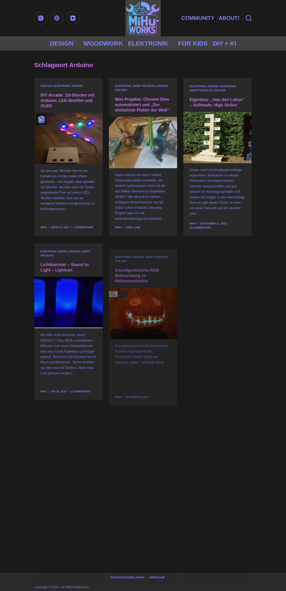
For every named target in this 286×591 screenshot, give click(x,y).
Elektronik (151, 43)
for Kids (192, 43)
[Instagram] (40, 18)
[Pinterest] (56, 18)
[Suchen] (249, 18)
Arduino (77, 86)
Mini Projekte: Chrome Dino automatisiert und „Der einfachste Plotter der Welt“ (142, 105)
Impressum (157, 577)
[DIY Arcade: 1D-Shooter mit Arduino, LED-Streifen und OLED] (68, 138)
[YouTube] (72, 18)
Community (197, 18)
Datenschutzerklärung (127, 577)
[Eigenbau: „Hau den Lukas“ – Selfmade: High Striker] (217, 142)
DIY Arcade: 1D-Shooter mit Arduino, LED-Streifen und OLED (67, 100)
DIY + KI (224, 43)
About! (229, 18)
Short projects (143, 87)
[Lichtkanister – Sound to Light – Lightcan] (68, 319)
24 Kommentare (200, 233)
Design (65, 43)
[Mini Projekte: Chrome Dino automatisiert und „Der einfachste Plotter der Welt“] (143, 143)
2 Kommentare (83, 227)
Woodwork (103, 43)
